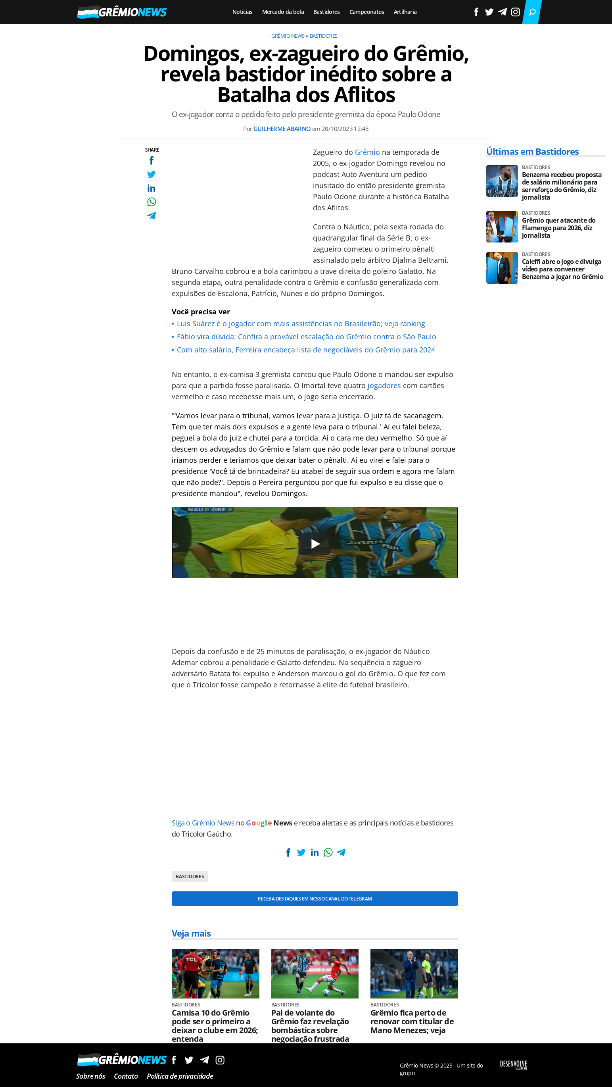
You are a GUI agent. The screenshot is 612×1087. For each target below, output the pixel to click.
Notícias (242, 11)
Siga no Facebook (173, 1060)
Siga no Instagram (220, 1060)
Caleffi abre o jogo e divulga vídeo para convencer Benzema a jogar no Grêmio (562, 269)
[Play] (315, 544)
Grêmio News (287, 35)
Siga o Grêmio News (203, 822)
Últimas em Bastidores (532, 151)
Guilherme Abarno (282, 129)
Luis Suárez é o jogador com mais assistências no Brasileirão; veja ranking (301, 323)
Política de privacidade (180, 1076)
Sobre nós (90, 1076)
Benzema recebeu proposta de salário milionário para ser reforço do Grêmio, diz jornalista (562, 186)
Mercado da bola (283, 11)
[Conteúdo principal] (306, 543)
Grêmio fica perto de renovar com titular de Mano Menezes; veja (412, 1021)
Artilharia (405, 11)
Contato (126, 1076)
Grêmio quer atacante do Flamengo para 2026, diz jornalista (558, 228)
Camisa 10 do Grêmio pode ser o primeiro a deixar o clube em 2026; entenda (215, 1025)
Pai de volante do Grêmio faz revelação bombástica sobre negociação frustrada (310, 1025)
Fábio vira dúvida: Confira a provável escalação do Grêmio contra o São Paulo (306, 337)
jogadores (384, 385)
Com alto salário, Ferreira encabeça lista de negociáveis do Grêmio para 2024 (306, 350)
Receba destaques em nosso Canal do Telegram (315, 898)
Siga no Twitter (189, 1060)
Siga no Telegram (204, 1060)
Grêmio (367, 152)
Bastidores (326, 11)
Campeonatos (366, 11)
